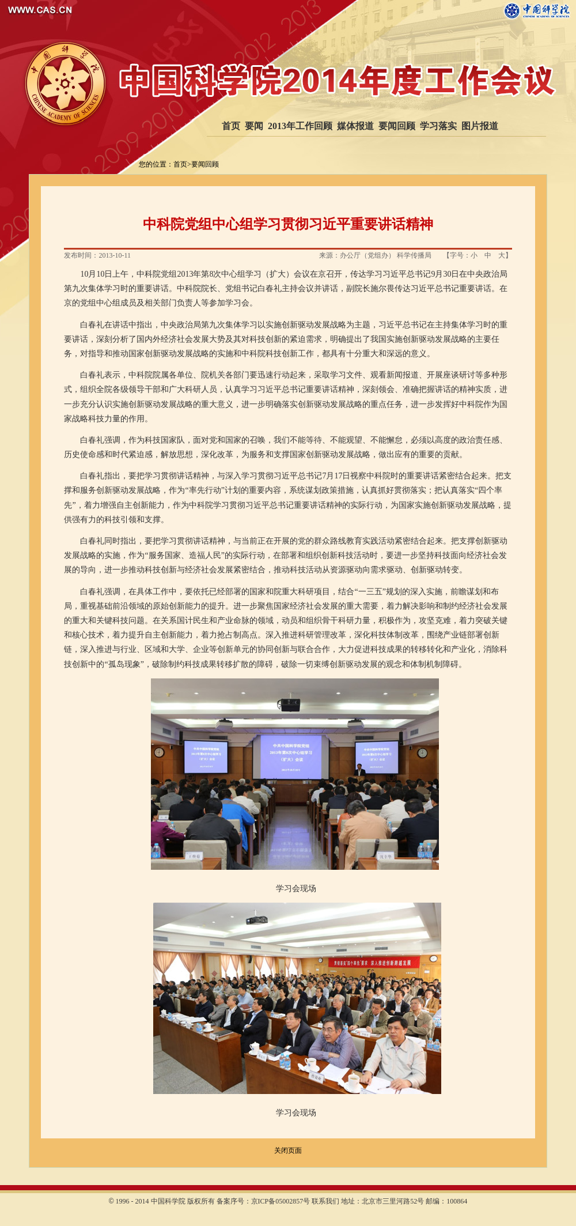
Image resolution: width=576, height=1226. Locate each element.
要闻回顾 (396, 126)
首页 (231, 126)
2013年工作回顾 (300, 126)
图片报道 (479, 126)
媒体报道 (355, 126)
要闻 (254, 126)
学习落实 (438, 126)
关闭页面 (288, 1150)
